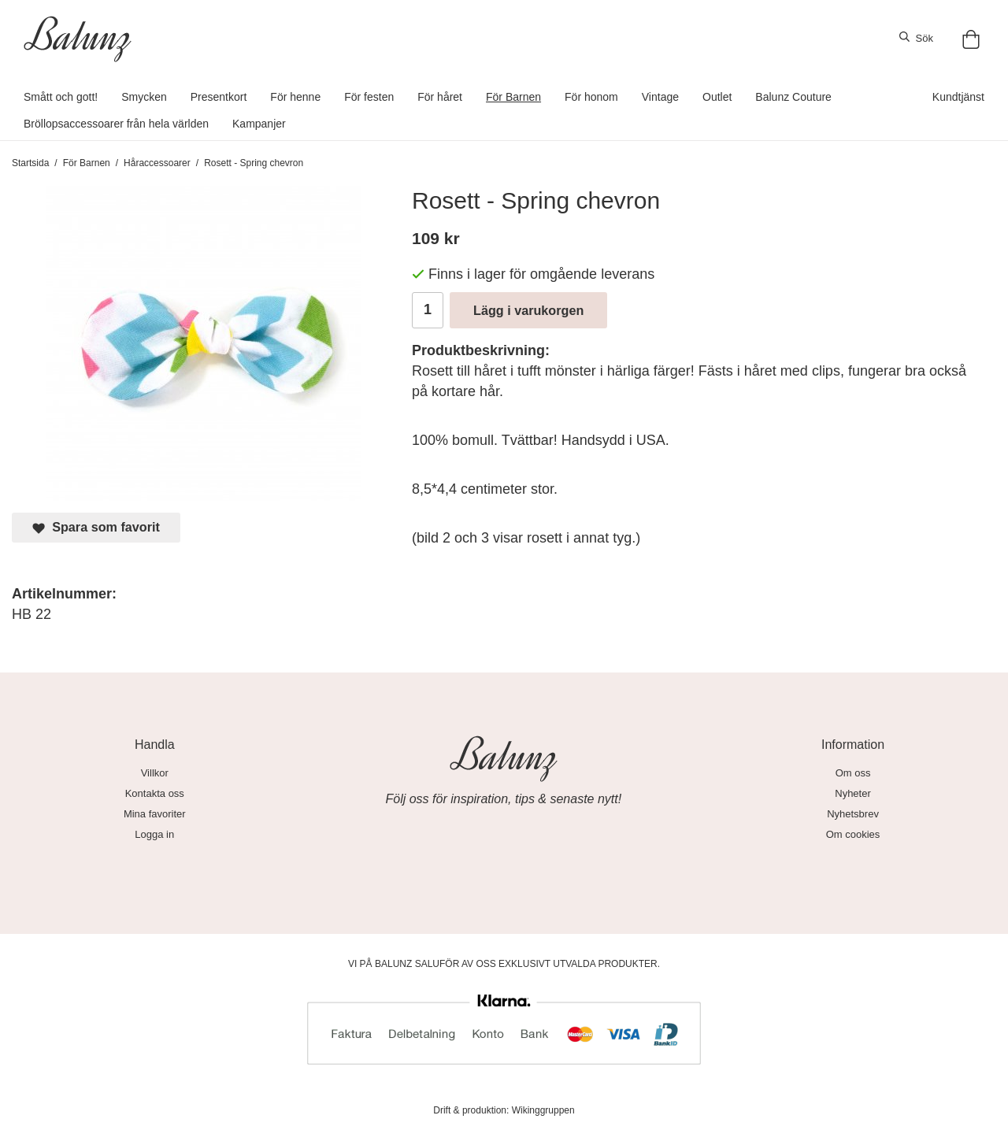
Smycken (144, 97)
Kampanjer (259, 123)
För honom (591, 97)
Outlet (717, 97)
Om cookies (853, 834)
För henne (295, 97)
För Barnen (513, 97)
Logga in (154, 834)
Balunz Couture (793, 97)
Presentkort (219, 97)
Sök (916, 37)
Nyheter (853, 793)
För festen (369, 97)
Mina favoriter (155, 814)
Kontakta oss (154, 793)
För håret (439, 97)
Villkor (155, 773)
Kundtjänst (958, 97)
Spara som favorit (96, 527)
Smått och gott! (61, 97)
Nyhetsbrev (853, 814)
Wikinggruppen (543, 1110)
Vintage (660, 97)
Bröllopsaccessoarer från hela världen (116, 123)
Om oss (853, 773)
